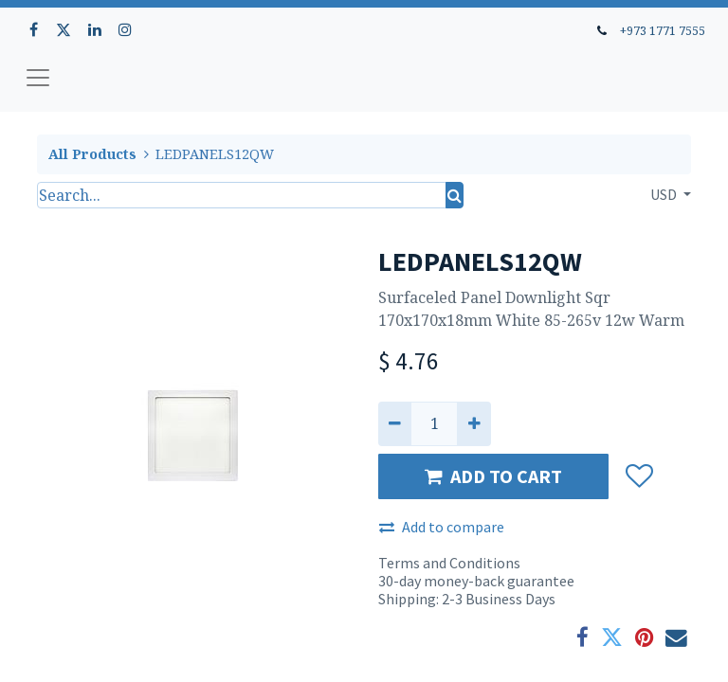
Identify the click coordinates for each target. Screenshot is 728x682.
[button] (638, 476)
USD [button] (665, 194)
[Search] (455, 195)
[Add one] (473, 423)
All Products (92, 154)
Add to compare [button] (441, 526)
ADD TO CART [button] (493, 476)
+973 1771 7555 (662, 30)
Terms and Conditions (449, 562)
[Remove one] (394, 423)
